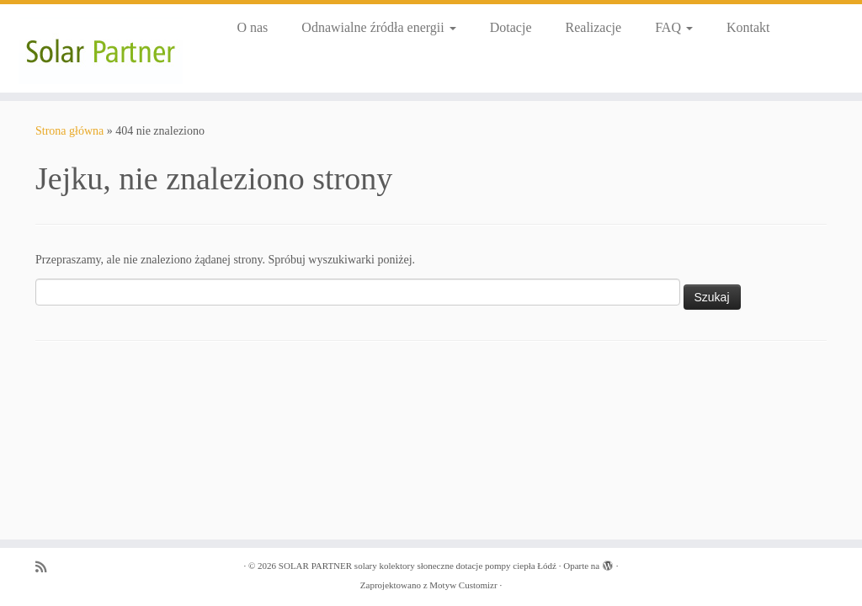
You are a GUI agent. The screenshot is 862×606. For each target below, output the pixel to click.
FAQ (674, 27)
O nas (252, 27)
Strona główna (69, 131)
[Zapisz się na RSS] (46, 567)
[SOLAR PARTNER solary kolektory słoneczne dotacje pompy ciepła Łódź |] (101, 48)
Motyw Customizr (463, 585)
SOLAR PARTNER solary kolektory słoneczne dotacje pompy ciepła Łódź (417, 566)
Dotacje (511, 27)
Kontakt (748, 27)
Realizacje (594, 27)
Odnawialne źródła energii (378, 27)
